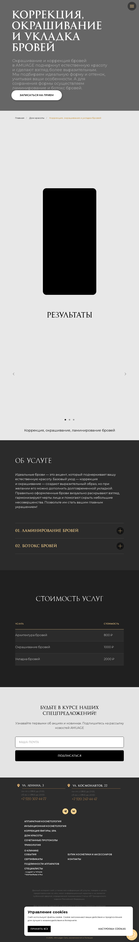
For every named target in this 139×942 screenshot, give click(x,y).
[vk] (74, 811)
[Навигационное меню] (132, 6)
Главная (19, 118)
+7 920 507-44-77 (33, 799)
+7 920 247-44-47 (84, 799)
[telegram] (65, 811)
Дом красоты (36, 118)
